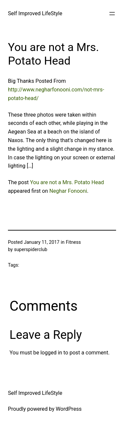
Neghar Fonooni (68, 191)
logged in (51, 352)
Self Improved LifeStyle (35, 13)
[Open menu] (112, 14)
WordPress (69, 409)
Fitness (73, 242)
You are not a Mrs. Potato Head (67, 182)
